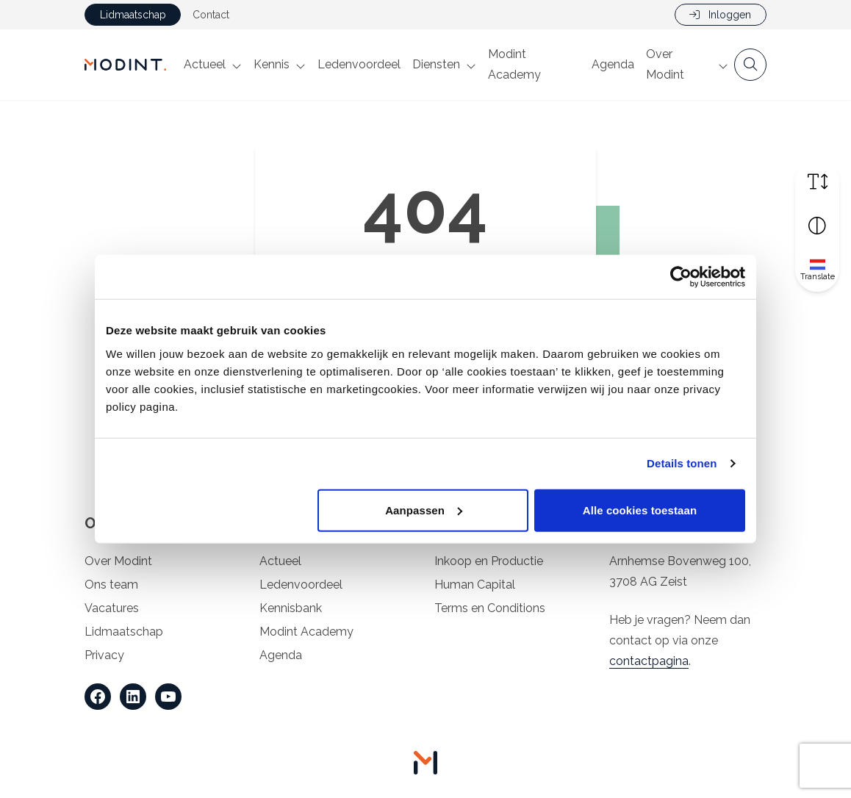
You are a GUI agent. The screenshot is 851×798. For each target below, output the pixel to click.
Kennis (272, 64)
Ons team (111, 585)
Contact (211, 15)
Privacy (104, 655)
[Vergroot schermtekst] (817, 181)
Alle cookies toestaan (640, 509)
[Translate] (817, 270)
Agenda (613, 64)
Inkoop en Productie (488, 561)
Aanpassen (423, 509)
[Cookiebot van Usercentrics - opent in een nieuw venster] (681, 277)
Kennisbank (290, 608)
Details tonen (682, 463)
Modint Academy (514, 64)
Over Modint (665, 64)
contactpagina (649, 661)
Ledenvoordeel (359, 64)
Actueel (205, 64)
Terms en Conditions (489, 608)
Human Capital (474, 585)
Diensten (436, 64)
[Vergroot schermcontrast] (817, 226)
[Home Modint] (125, 64)
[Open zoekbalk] (750, 64)
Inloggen (720, 15)
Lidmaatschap (133, 15)
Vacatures (112, 608)
